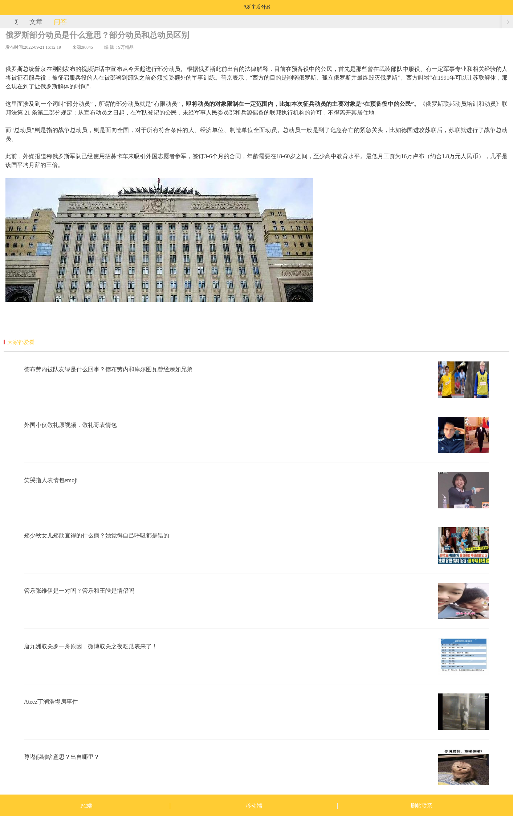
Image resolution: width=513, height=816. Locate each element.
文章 (35, 21)
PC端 (86, 806)
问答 (60, 21)
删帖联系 (421, 806)
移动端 (254, 806)
